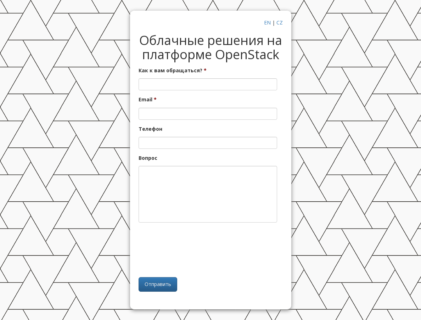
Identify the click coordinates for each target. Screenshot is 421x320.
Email (148, 99)
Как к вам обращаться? (173, 70)
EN (267, 22)
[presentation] (208, 249)
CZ (279, 22)
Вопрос (148, 158)
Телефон (150, 129)
